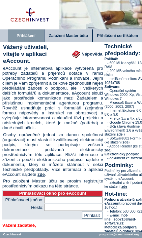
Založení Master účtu (68, 35)
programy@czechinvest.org (119, 234)
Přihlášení (25, 35)
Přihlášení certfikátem (117, 35)
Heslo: (37, 207)
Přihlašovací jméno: (24, 199)
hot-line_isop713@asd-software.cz (120, 219)
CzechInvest (12, 234)
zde (41, 174)
